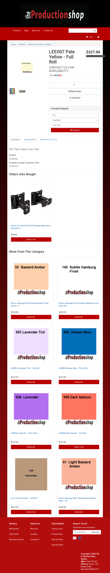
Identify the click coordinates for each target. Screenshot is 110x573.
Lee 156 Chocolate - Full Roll (24, 498)
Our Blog (33, 534)
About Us (36, 30)
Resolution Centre (16, 539)
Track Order (14, 534)
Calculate (75, 130)
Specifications (30, 140)
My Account (14, 529)
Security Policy (57, 545)
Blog (26, 30)
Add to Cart (31, 239)
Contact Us (48, 30)
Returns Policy (57, 539)
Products (17, 30)
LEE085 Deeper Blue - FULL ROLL (73, 368)
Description (15, 140)
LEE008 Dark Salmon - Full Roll (72, 433)
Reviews (48, 140)
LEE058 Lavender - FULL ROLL (24, 433)
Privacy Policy (57, 534)
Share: (56, 75)
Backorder (75, 91)
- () (90, 37)
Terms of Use (57, 529)
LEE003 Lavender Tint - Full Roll (25, 368)
